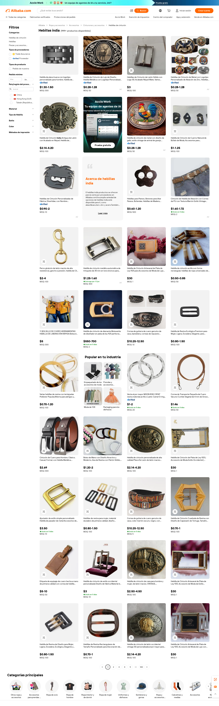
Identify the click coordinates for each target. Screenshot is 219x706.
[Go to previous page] (102, 667)
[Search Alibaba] (84, 10)
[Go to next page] (146, 667)
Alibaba (42, 25)
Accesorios (74, 25)
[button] (131, 10)
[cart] (169, 11)
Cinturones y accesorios (93, 25)
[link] (215, 679)
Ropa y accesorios (57, 25)
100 (141, 667)
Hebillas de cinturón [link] (117, 25)
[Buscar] (141, 10)
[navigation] (21, 346)
